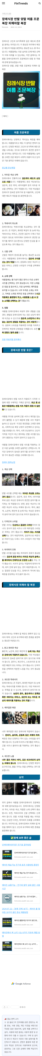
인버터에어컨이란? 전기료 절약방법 (16, 844)
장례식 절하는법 (8, 462)
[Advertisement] (21, 376)
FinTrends (21, 3)
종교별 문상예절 (8, 167)
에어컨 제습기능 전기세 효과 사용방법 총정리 (20, 864)
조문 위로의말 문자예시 (11, 339)
